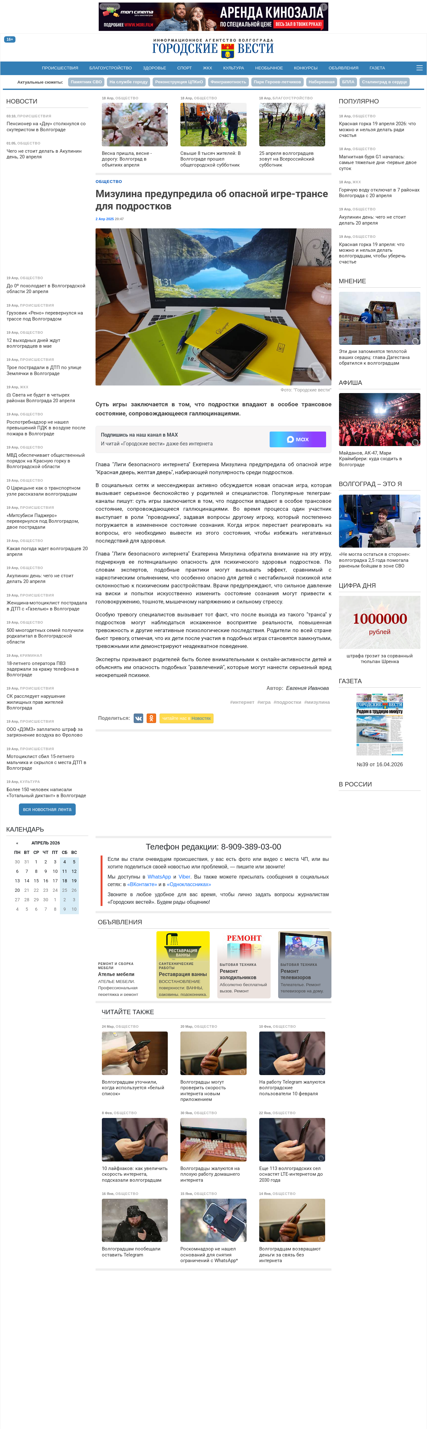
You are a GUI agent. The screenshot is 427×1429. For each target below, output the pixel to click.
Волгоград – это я (370, 483)
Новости (22, 101)
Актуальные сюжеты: (40, 82)
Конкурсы (306, 68)
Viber (184, 876)
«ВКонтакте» (142, 884)
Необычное (269, 68)
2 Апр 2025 (105, 219)
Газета (377, 68)
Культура (233, 68)
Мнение (352, 281)
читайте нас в (186, 718)
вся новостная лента (47, 809)
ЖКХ (207, 68)
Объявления (343, 68)
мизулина (318, 702)
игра (265, 702)
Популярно (359, 101)
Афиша (350, 382)
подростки (288, 702)
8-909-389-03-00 (251, 846)
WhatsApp (160, 876)
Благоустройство (111, 68)
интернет (243, 702)
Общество (109, 181)
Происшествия (60, 68)
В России (355, 784)
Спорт (184, 68)
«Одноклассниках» (189, 884)
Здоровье (154, 68)
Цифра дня (357, 585)
